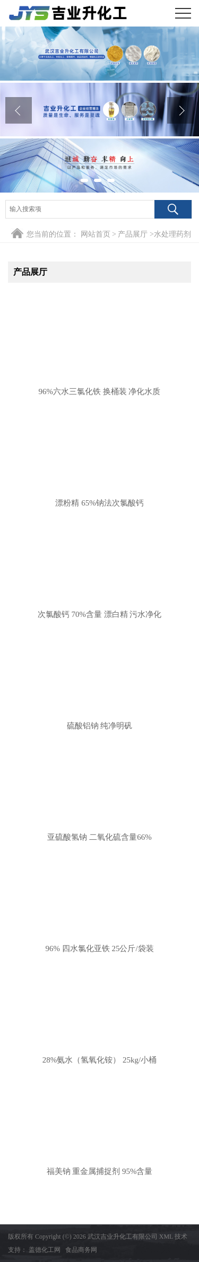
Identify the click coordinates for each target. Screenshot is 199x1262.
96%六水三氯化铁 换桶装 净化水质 (100, 391)
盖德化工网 (44, 1250)
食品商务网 (81, 1250)
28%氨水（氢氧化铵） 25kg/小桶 (99, 1060)
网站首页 (95, 234)
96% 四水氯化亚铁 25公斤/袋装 (99, 948)
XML (166, 1236)
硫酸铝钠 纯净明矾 (100, 725)
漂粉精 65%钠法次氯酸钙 (99, 503)
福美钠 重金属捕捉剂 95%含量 (100, 1171)
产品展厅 (133, 234)
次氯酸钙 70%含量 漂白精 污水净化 (100, 614)
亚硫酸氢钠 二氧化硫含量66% (99, 837)
